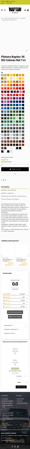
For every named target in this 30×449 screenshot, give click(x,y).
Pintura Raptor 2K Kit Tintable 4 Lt (21, 260)
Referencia (4, 157)
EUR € (2, 3)
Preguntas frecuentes (7, 413)
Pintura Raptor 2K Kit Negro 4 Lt (8, 260)
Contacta (4, 427)
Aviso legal (5, 399)
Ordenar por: (7, 333)
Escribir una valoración (15, 312)
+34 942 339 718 (7, 438)
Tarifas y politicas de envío (7, 406)
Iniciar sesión (20, 399)
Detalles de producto (8, 190)
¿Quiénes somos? (6, 425)
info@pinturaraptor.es (8, 440)
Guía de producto (11, 1)
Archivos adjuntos (7, 193)
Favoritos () (9, 3)
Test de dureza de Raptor (10, 199)
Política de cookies (7, 403)
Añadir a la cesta (15, 169)
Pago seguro (5, 423)
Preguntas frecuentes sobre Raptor (13, 196)
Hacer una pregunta (15, 317)
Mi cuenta (19, 401)
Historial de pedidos (22, 403)
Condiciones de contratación (6, 410)
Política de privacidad (7, 401)
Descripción (5, 187)
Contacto (3, 1)
